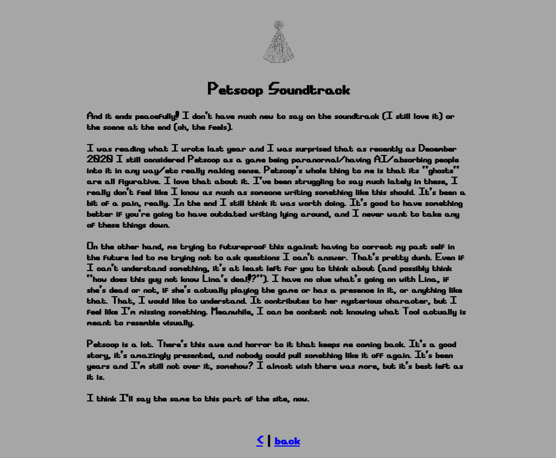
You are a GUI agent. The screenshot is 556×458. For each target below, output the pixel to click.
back (287, 441)
